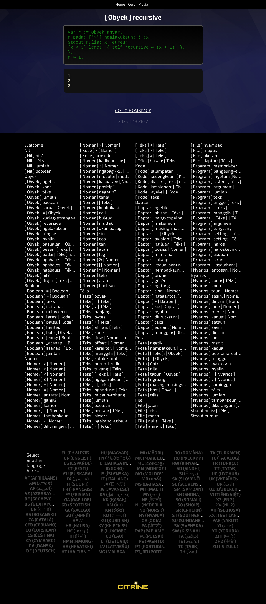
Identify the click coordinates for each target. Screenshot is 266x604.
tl (213, 465)
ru (177, 465)
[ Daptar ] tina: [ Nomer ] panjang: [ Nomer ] (177, 298)
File (138, 407)
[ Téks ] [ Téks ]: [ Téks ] (102, 381)
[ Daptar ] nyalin (151, 319)
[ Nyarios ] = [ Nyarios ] (213, 381)
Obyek (31, 184)
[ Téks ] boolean (95, 413)
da (32, 553)
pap (139, 538)
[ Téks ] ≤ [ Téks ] (151, 152)
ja (106, 491)
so (178, 507)
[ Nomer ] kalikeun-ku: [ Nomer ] (111, 168)
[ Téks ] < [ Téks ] (95, 433)
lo (108, 543)
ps (141, 549)
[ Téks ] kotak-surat (99, 366)
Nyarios (198, 282)
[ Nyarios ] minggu (208, 366)
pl (142, 543)
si (181, 481)
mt (143, 496)
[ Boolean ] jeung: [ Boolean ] (52, 345)
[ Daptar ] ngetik (151, 215)
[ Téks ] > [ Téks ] (151, 157)
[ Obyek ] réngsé (40, 241)
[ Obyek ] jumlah (40, 204)
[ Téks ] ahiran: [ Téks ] (101, 334)
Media (143, 4)
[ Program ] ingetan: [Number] (220, 184)
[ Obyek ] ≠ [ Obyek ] (44, 220)
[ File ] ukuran (204, 163)
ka (102, 502)
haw (78, 528)
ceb (29, 532)
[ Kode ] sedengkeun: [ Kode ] (163, 184)
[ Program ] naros (208, 251)
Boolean (33, 293)
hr (65, 554)
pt (137, 554)
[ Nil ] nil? (34, 163)
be (27, 506)
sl (174, 491)
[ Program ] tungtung (211, 236)
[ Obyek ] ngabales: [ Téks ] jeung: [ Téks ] (64, 272)
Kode (140, 173)
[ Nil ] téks (34, 168)
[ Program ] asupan (209, 262)
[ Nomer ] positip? (97, 194)
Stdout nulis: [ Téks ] (210, 418)
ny (141, 522)
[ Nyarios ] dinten (207, 340)
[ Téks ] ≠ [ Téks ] (96, 314)
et (70, 476)
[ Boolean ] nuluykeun (46, 319)
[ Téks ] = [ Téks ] (96, 308)
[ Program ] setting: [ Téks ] (217, 241)
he (70, 538)
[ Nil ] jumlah (37, 173)
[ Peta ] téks (147, 402)
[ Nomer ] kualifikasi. (100, 215)
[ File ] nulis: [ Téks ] (154, 428)
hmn (68, 549)
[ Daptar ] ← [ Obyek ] (156, 241)
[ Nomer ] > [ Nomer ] (45, 371)
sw (175, 538)
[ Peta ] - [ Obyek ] (152, 366)
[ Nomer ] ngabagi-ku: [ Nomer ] (110, 178)
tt (217, 476)
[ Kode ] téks (147, 204)
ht (64, 559)
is (102, 481)
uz (212, 496)
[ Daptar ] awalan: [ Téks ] (160, 246)
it (103, 486)
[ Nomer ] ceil (93, 220)
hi (71, 543)
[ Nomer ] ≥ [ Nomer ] (45, 376)
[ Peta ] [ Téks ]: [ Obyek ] (159, 360)
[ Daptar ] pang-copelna (158, 225)
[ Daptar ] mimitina (153, 262)
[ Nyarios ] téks (205, 397)
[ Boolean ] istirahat (44, 314)
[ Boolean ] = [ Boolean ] (48, 298)
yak (217, 528)
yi (219, 533)
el (63, 460)
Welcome (34, 152)
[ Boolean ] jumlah (42, 360)
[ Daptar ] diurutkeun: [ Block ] (164, 324)
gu (68, 522)
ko (106, 522)
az (27, 501)
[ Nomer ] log (92, 262)
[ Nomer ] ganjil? (41, 407)
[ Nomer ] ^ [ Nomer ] (100, 277)
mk (138, 465)
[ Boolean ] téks (40, 308)
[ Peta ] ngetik (148, 350)
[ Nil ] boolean (38, 178)
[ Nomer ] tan (93, 251)
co (28, 537)
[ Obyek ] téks (38, 199)
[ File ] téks (146, 418)
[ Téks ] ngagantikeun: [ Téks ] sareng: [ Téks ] (123, 387)
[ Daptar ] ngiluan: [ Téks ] (160, 251)
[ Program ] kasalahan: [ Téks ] (220, 272)
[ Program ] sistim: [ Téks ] (216, 189)
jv (102, 496)
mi (142, 460)
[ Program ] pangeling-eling (218, 178)
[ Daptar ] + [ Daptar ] (155, 308)
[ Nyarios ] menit (207, 350)
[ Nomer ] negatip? (98, 199)
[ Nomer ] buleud (96, 225)
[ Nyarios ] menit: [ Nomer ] (217, 319)
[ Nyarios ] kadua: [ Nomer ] (217, 324)
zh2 (219, 549)
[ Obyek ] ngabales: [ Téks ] (50, 267)
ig (108, 476)
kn (108, 517)
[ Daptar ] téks (149, 329)
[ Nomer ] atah (94, 288)
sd (179, 476)
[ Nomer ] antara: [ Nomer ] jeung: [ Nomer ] (67, 402)
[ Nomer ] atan (94, 256)
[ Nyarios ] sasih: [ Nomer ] (216, 303)
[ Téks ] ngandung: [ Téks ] (105, 397)
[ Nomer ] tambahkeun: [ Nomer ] (57, 423)
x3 (218, 507)
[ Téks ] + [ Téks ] (95, 329)
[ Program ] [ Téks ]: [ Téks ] (217, 225)
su (175, 528)
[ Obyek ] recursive (43, 230)
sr (178, 517)
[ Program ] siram (208, 267)
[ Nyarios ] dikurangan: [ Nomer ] (222, 413)
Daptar (142, 210)
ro (177, 460)
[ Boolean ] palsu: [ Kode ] (49, 329)
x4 (219, 512)
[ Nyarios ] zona (206, 293)
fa (69, 486)
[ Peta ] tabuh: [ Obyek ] (157, 381)
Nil (27, 157)
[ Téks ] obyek (93, 303)
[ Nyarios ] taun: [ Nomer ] (216, 298)
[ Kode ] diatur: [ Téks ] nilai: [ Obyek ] (170, 189)
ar (33, 496)
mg (101, 559)
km (110, 512)
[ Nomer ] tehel (94, 204)
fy (67, 502)
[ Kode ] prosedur (96, 163)
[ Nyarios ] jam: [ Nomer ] (215, 314)
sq (180, 512)
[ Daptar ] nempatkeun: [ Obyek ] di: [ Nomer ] (179, 277)
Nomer (31, 366)
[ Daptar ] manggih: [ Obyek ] (163, 340)
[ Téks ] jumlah (94, 407)
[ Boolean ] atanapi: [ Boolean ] (54, 355)
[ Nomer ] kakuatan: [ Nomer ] (108, 189)
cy (28, 548)
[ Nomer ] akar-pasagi (101, 236)
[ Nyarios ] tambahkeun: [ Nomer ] (224, 407)
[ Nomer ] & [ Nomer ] (100, 267)
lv (102, 554)
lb (101, 538)
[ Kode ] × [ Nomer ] (98, 157)
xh (213, 517)
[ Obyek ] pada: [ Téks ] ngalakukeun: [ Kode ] (67, 262)
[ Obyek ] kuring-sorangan (50, 225)
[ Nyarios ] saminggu (211, 392)
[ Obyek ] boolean (41, 210)
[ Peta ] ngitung (150, 387)
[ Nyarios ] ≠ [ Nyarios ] (213, 387)
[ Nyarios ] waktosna (211, 371)
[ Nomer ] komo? (40, 413)
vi (212, 502)
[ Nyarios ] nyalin (207, 376)
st (174, 522)
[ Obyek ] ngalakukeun (46, 236)
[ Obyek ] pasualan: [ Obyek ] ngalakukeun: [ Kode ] (73, 251)
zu (215, 554)
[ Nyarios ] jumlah (208, 402)
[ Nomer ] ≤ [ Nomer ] (45, 387)
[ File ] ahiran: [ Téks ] (156, 433)
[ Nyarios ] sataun (208, 329)
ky (101, 533)
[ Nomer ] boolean (97, 293)
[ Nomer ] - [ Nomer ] (45, 428)
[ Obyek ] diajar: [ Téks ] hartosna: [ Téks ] (64, 288)
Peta (139, 345)
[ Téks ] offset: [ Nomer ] (103, 350)
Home (120, 4)
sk (175, 486)
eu (66, 481)
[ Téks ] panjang (95, 319)
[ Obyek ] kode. (39, 194)
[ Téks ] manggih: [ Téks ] (103, 360)
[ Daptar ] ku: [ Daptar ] (157, 314)
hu (104, 460)
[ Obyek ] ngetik (40, 189)
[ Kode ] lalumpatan (154, 178)
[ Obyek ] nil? (37, 282)
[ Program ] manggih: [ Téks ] (218, 220)
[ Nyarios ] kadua (207, 355)
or (144, 528)
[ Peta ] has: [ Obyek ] (155, 397)
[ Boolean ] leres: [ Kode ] (49, 324)
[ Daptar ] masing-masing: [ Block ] (169, 236)
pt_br (141, 559)
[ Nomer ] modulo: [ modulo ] (107, 184)
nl (138, 512)
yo (215, 538)
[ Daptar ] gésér (150, 288)
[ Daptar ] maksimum (156, 230)
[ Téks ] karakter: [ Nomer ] (105, 355)
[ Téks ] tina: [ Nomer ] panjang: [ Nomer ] (120, 345)
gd (64, 512)
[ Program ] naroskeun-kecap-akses (226, 256)
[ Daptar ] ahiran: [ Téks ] (159, 220)
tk (213, 460)
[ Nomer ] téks (93, 282)
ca (31, 527)
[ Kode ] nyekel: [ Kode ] (157, 199)
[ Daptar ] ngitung (152, 293)
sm (177, 496)
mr (145, 486)
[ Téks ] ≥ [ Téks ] (151, 163)
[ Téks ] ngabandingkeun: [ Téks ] (111, 428)
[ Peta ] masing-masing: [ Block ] (166, 392)
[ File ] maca (147, 423)
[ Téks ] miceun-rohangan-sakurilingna (118, 402)
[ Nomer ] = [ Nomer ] (45, 392)
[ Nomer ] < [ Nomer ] (45, 381)
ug (215, 481)
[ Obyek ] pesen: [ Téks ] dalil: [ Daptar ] (62, 256)
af (27, 485)
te (180, 549)
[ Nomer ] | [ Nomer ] (99, 272)
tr (215, 470)
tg (181, 554)
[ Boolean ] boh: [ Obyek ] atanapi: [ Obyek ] (66, 340)
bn (34, 516)
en (67, 465)
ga (67, 507)
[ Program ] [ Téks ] (209, 215)
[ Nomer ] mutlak (96, 230)
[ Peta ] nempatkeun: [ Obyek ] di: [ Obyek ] (176, 355)
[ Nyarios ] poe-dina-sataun (218, 360)
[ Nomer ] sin (92, 241)
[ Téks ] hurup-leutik (99, 371)
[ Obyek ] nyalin (40, 246)
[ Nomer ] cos (93, 246)
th (182, 559)
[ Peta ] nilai (147, 376)
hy (101, 465)
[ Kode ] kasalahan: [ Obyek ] (162, 194)
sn (179, 502)
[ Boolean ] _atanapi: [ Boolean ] (55, 350)
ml (140, 470)
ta (181, 543)
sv (177, 533)
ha (68, 533)
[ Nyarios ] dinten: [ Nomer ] (218, 308)
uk (212, 486)
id (100, 470)
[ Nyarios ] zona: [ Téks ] (214, 288)
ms (138, 491)
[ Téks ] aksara (94, 423)
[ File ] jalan (146, 413)
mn (140, 476)
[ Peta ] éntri (147, 371)
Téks (84, 298)
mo (138, 481)
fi (69, 491)
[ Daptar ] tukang (151, 267)
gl (67, 517)
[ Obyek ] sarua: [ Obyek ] (48, 215)
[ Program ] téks (206, 204)
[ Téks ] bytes (93, 324)
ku (103, 528)
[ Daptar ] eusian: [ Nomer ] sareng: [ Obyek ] (178, 334)
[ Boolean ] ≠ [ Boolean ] (48, 303)
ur (220, 491)
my (146, 502)
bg (27, 511)
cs (30, 542)
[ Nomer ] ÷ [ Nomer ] (100, 173)
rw (175, 470)
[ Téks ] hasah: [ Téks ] (156, 168)
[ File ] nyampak (206, 152)
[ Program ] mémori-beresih (218, 173)
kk (106, 507)
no (142, 517)
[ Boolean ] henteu (42, 334)
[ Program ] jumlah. (209, 199)
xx (212, 522)
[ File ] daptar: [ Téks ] (211, 168)
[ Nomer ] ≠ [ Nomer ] (45, 397)
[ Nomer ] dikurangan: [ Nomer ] (55, 433)
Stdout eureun (204, 423)
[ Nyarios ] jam (205, 345)
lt (103, 549)
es (66, 470)
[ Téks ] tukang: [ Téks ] (102, 376)
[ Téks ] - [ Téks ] (95, 392)
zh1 (219, 543)
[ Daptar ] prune (150, 282)
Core (131, 4)
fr (65, 496)
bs (28, 522)
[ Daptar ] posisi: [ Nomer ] (160, 256)
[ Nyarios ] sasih (206, 334)
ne (144, 507)
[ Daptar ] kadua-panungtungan (166, 272)
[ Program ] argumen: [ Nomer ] (221, 194)
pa (144, 533)
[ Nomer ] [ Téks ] (96, 210)
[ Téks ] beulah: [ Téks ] (102, 418)
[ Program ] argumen (211, 230)
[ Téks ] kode (92, 340)
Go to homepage (133, 118)
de (29, 558)
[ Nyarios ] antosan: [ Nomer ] (219, 277)
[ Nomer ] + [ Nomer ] (45, 418)
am (32, 490)
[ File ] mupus (204, 157)
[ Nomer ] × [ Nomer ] (100, 152)
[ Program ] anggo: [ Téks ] (216, 210)
